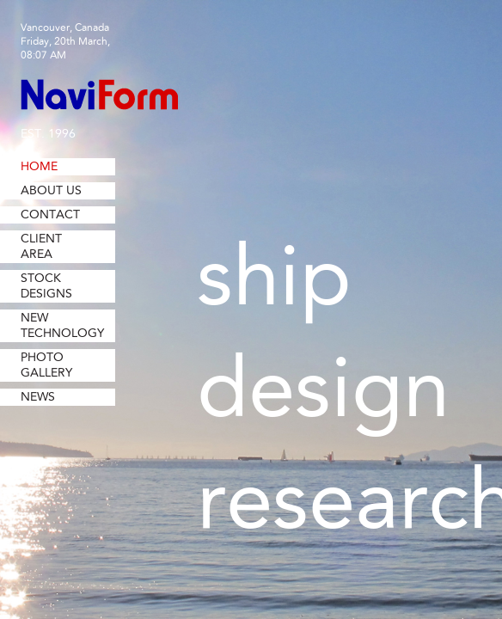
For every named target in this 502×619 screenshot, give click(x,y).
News (38, 397)
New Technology (62, 326)
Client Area (41, 246)
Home (39, 167)
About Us (51, 191)
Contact (50, 215)
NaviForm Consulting (99, 94)
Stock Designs (46, 286)
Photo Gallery (46, 365)
